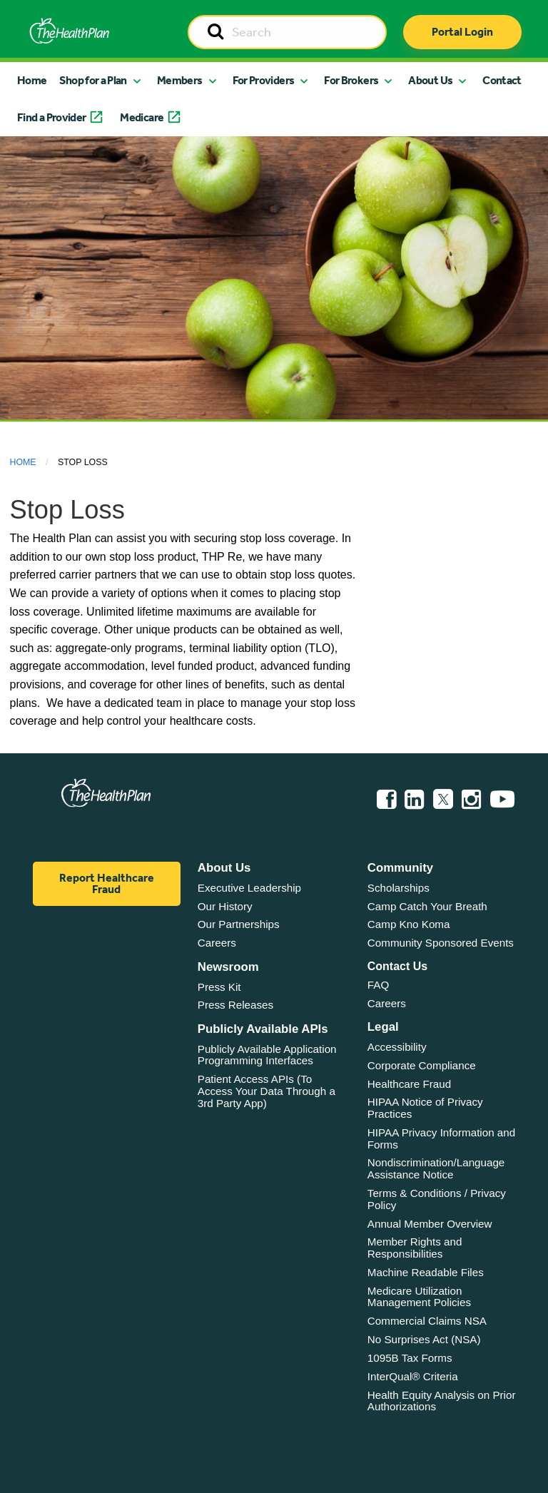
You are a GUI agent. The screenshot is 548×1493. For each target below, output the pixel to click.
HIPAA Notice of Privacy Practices (425, 1108)
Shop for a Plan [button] (92, 80)
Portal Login (462, 32)
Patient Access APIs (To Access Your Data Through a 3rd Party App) (266, 1091)
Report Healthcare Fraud (106, 883)
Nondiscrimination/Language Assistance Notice (436, 1168)
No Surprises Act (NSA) (424, 1339)
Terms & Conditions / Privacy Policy (436, 1199)
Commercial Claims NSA (427, 1321)
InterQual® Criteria (412, 1376)
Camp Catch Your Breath (427, 906)
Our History (225, 906)
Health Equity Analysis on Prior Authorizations (441, 1401)
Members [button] (180, 80)
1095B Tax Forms (409, 1358)
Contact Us (397, 966)
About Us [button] (430, 80)
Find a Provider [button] (51, 117)
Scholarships (398, 888)
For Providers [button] (264, 80)
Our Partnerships (239, 924)
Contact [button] (502, 80)
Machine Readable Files (425, 1272)
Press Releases (235, 1005)
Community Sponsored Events (440, 943)
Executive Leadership (249, 888)
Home (31, 80)
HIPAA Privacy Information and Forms (441, 1138)
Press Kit (219, 987)
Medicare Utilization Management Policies (419, 1297)
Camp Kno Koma (408, 924)
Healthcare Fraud (409, 1084)
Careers (217, 943)
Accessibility (397, 1047)
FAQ (378, 985)
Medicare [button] (141, 117)
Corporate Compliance (421, 1065)
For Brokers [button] (351, 80)
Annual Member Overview (429, 1224)
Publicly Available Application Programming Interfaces (267, 1055)
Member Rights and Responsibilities (414, 1247)
